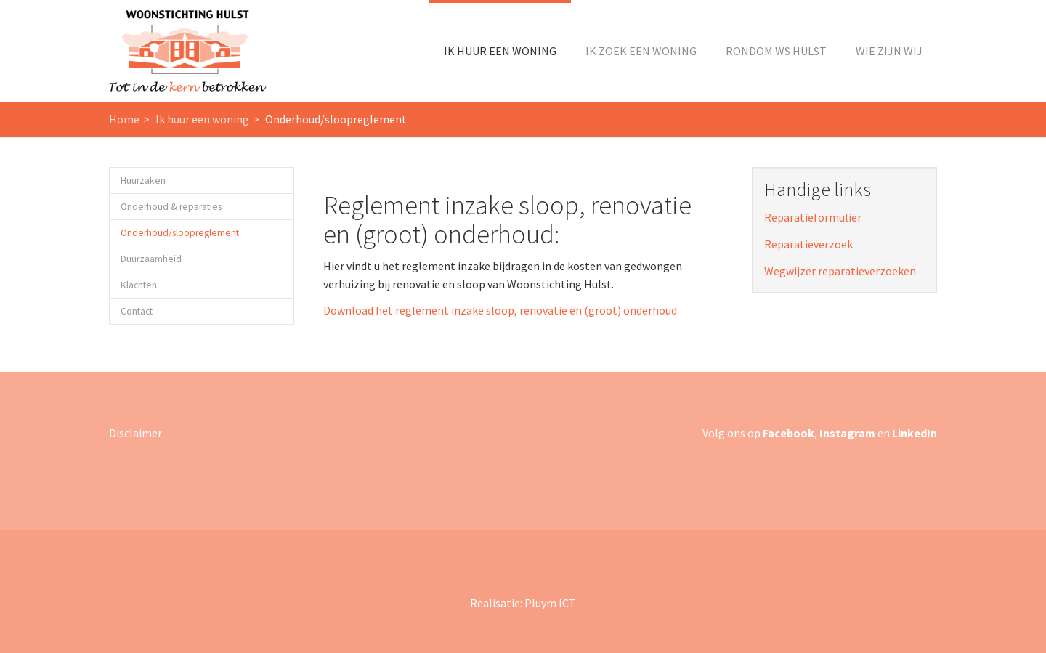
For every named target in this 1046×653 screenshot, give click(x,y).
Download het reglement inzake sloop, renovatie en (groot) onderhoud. (501, 310)
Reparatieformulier (812, 217)
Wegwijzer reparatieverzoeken (840, 271)
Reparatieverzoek (808, 244)
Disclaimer (135, 433)
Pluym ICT (550, 603)
